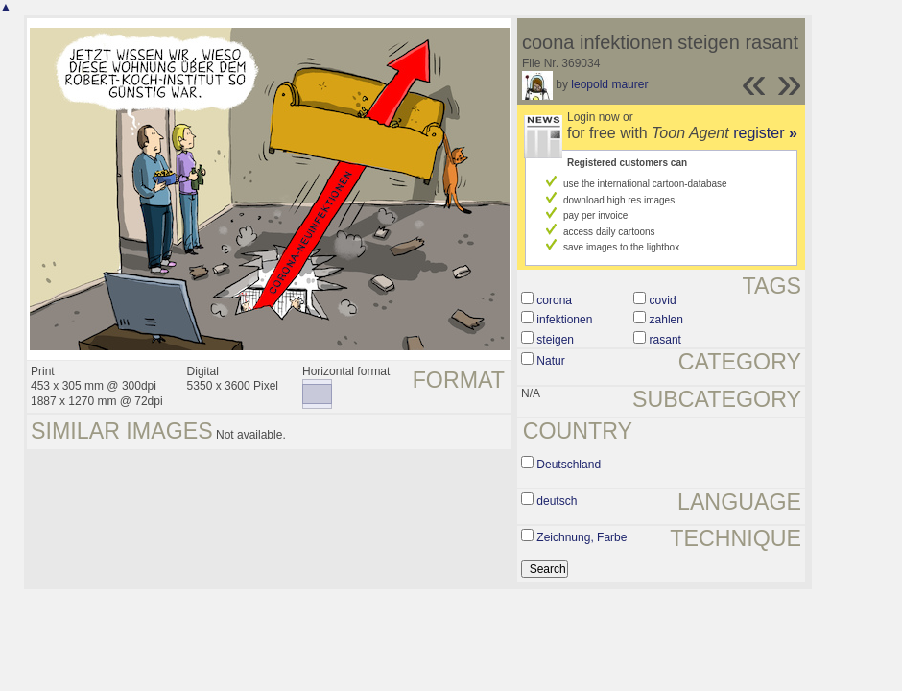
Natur (550, 361)
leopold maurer (609, 84)
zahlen (666, 319)
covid (663, 300)
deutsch (556, 501)
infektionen (564, 319)
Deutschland (568, 464)
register (765, 133)
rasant (665, 339)
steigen (555, 339)
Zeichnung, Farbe (581, 537)
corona (554, 300)
